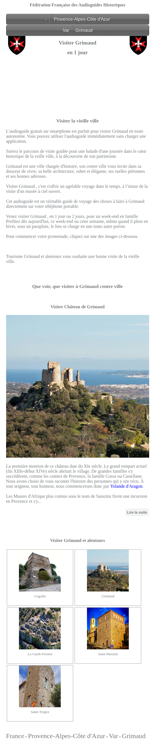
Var (65, 30)
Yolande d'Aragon (126, 486)
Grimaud (83, 30)
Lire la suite (137, 512)
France (15, 735)
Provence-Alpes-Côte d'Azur (82, 19)
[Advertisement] (77, 98)
